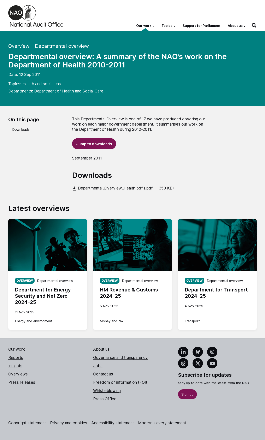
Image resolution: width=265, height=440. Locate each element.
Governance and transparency (120, 357)
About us (101, 349)
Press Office (104, 399)
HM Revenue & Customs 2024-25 (129, 293)
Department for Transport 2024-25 (216, 293)
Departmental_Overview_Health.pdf (108, 188)
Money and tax (112, 321)
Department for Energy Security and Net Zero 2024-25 (43, 296)
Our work (16, 349)
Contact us (103, 374)
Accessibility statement (112, 423)
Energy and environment (33, 321)
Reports (15, 357)
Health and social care (42, 84)
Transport (192, 321)
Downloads (21, 129)
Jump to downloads (94, 144)
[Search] (254, 25)
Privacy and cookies (68, 423)
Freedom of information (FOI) (120, 382)
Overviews (18, 374)
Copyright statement (27, 423)
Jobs (97, 365)
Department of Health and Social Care (68, 91)
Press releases (21, 382)
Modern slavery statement (162, 423)
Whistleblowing (107, 390)
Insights (15, 365)
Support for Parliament (201, 26)
